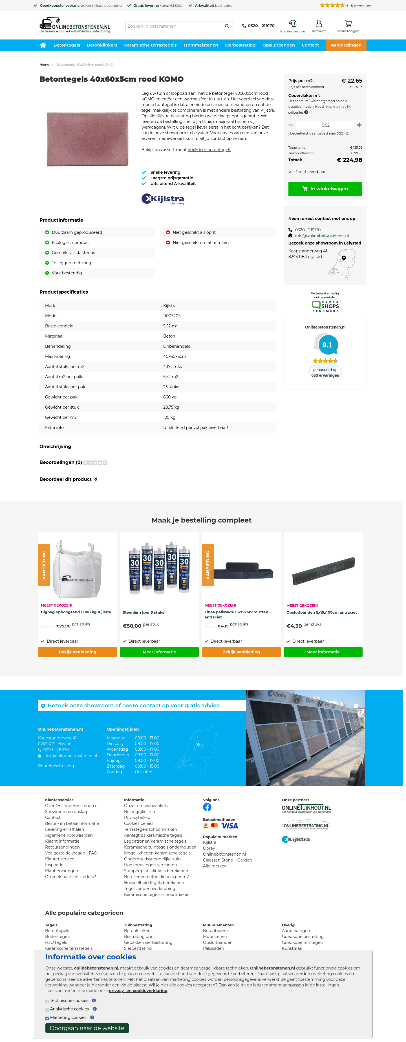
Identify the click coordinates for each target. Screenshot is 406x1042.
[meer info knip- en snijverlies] (305, 112)
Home (44, 65)
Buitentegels (57, 942)
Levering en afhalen (64, 835)
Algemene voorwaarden (69, 840)
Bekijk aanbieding (77, 657)
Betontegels (67, 45)
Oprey (209, 853)
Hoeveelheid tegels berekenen (154, 888)
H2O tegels (56, 948)
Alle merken (215, 871)
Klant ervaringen (61, 876)
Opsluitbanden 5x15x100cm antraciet (321, 618)
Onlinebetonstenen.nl (224, 859)
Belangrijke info (139, 817)
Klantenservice (59, 864)
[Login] (319, 27)
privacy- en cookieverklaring (138, 990)
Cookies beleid (138, 829)
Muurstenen (215, 942)
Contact (310, 45)
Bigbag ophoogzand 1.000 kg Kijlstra (76, 617)
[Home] (74, 23)
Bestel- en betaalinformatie (72, 829)
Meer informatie (159, 657)
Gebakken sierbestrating (148, 948)
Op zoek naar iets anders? (70, 882)
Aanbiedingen (346, 45)
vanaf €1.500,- (158, 5)
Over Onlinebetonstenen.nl (71, 811)
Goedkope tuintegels (302, 948)
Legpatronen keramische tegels (155, 846)
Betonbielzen (216, 936)
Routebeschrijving (56, 771)
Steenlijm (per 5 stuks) (144, 618)
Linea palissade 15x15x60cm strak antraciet (236, 620)
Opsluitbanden (278, 45)
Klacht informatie (62, 846)
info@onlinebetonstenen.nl (320, 235)
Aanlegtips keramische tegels (153, 840)
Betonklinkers (102, 45)
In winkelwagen (324, 188)
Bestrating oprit (139, 942)
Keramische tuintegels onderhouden (160, 852)
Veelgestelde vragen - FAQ (71, 858)
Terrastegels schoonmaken (150, 835)
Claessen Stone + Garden (227, 865)
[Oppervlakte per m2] (324, 125)
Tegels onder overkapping (149, 894)
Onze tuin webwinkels (146, 811)
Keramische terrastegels (150, 45)
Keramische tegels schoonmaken (157, 900)
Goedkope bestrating (303, 942)
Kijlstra (97, 5)
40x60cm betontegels (209, 155)
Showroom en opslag (66, 817)
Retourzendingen (62, 852)
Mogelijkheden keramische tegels (157, 858)
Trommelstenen (201, 45)
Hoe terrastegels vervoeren (150, 870)
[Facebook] (207, 812)
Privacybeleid (137, 823)
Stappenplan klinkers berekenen (156, 876)
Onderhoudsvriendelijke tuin (152, 864)
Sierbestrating (240, 45)
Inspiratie (54, 870)
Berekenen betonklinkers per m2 (156, 882)
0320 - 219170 (258, 25)
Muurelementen (218, 930)
